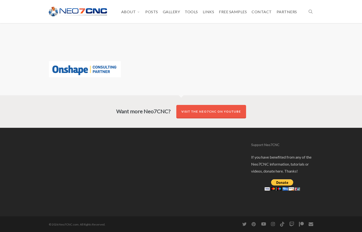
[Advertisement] (181, 46)
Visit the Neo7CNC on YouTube (211, 111)
